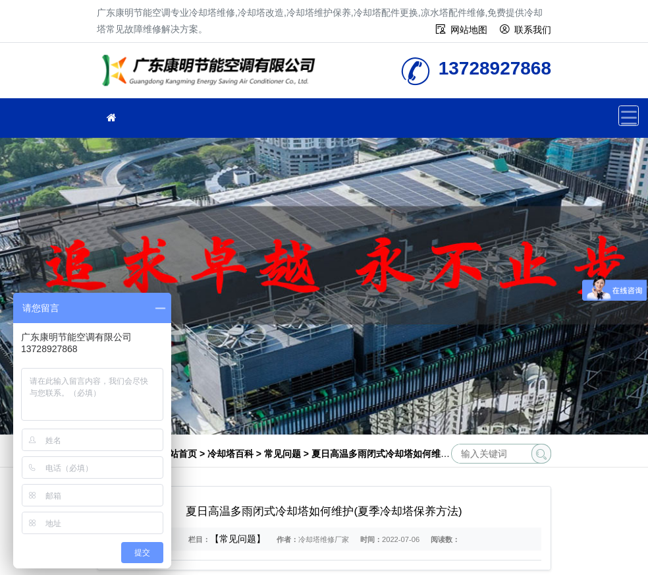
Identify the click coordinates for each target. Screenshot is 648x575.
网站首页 (178, 453)
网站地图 (468, 29)
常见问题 (282, 453)
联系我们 (532, 29)
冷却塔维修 (212, 75)
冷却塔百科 (230, 453)
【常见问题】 (237, 538)
